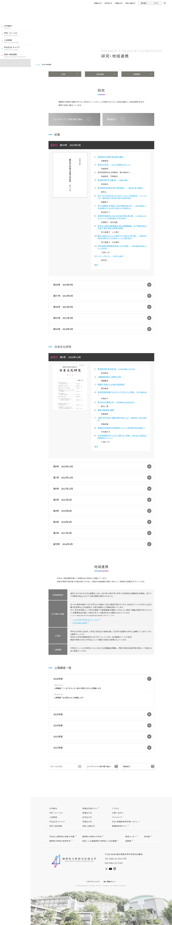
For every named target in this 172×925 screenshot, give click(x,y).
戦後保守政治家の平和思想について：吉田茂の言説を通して (121, 427)
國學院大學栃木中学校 (92, 836)
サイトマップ (117, 817)
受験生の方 (98, 3)
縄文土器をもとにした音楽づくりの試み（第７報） (122, 236)
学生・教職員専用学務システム (125, 821)
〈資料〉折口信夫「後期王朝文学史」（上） (122, 418)
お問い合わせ (117, 812)
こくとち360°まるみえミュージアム (86, 619)
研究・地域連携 (10, 54)
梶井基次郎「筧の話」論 (117, 369)
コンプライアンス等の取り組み (98, 766)
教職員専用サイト (119, 826)
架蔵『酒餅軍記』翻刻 (106, 410)
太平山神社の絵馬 (80, 623)
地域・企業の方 (130, 3)
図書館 (128, 841)
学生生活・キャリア (12, 47)
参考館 (147, 836)
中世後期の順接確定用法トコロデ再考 (122, 247)
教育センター (130, 836)
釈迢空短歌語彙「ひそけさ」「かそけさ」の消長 (122, 393)
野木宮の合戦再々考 (117, 402)
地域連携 (100, 74)
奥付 (96, 264)
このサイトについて (93, 881)
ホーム (38, 64)
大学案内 (8, 25)
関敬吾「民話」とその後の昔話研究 (111, 384)
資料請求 (144, 3)
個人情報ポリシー (110, 881)
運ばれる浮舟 (114, 164)
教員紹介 (127, 766)
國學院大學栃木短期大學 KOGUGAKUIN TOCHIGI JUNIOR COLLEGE (74, 861)
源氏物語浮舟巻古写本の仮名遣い (121, 187)
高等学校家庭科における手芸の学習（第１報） (122, 217)
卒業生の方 (119, 3)
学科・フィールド (11, 33)
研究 (63, 74)
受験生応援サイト (89, 808)
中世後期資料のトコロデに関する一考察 (122, 436)
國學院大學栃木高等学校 (60, 841)
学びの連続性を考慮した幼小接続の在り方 (122, 206)
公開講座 (136, 74)
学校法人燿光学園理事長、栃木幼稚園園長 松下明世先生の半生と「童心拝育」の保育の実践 (122, 227)
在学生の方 (108, 3)
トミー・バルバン (110, 256)
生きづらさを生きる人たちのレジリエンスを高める (122, 196)
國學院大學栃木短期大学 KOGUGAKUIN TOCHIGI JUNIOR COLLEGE (15, 11)
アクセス (156, 3)
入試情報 (8, 40)
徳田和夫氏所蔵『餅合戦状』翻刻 (110, 157)
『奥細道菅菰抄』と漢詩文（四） (109, 376)
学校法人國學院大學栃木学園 (61, 836)
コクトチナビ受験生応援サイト (15, 63)
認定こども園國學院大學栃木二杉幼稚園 (99, 841)
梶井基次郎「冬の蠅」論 (113, 180)
